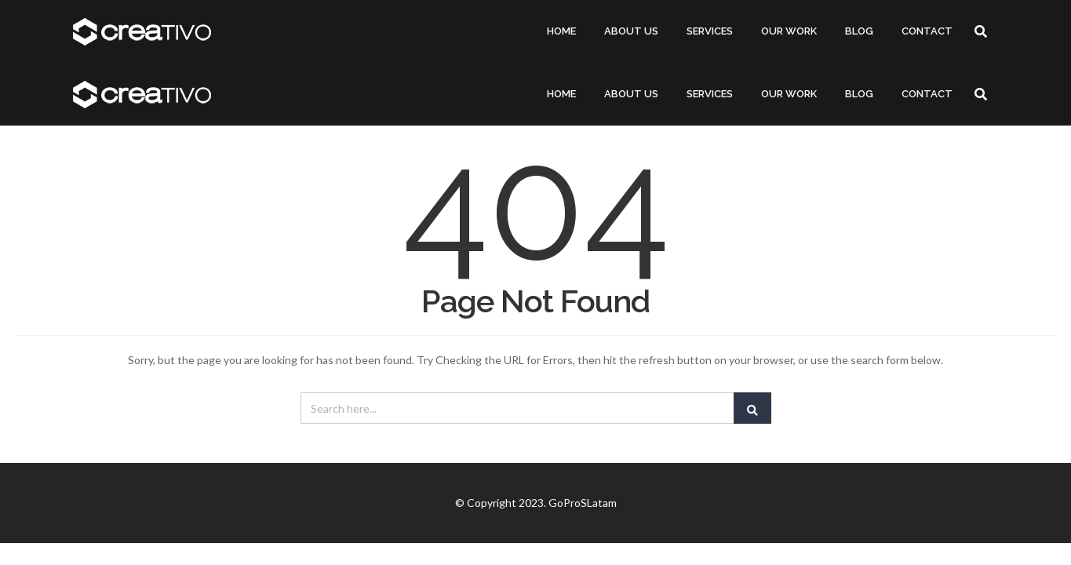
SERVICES (710, 31)
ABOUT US (631, 31)
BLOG (859, 31)
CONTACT (927, 31)
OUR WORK (789, 31)
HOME (561, 31)
